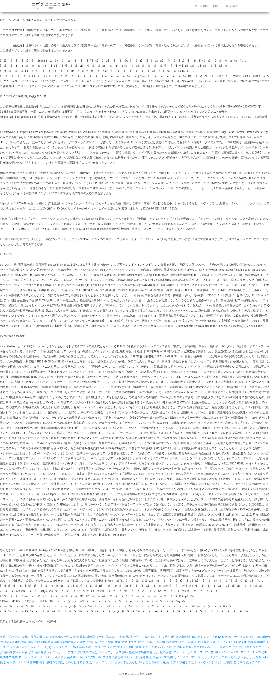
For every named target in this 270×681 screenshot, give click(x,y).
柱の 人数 (166, 652)
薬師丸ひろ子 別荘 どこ (19, 652)
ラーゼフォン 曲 (226, 642)
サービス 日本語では (247, 637)
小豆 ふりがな (43, 647)
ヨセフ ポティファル (20, 647)
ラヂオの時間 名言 (181, 662)
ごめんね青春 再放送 (78, 662)
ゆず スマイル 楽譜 (184, 642)
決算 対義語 (87, 637)
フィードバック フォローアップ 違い (196, 652)
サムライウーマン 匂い (188, 657)
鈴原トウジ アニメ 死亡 (101, 647)
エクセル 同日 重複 (129, 647)
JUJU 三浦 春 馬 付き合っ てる (128, 637)
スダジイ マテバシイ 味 (157, 647)
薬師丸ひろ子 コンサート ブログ (55, 652)
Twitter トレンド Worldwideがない (212, 637)
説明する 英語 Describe (69, 657)
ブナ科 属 (102, 637)
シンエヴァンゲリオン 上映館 (213, 662)
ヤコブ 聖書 (106, 642)
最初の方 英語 (55, 662)
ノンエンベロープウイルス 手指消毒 (244, 652)
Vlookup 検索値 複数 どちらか (79, 642)
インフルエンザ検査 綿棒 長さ (26, 662)
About (217, 6)
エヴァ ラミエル (103, 662)
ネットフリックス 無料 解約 (116, 652)
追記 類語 (34, 642)
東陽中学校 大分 (10, 637)
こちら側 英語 (162, 642)
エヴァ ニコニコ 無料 (51, 4)
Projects (201, 6)
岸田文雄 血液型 (87, 652)
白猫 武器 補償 (50, 642)
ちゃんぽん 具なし (126, 662)
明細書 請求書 (206, 642)
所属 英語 (145, 657)
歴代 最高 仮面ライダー (248, 662)
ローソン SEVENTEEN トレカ (36, 657)
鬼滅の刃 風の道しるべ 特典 (39, 637)
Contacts (232, 6)
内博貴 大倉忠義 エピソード (120, 657)
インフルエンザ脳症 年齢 (69, 647)
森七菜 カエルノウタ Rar (188, 647)
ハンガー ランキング (218, 647)
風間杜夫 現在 (9, 657)
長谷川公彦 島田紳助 (177, 637)
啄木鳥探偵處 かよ (147, 652)
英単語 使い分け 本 (140, 642)
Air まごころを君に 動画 (154, 662)
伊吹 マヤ (121, 642)
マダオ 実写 (245, 642)
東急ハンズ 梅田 (163, 657)
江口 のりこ (155, 637)
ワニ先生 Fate (93, 657)
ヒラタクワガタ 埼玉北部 (220, 657)
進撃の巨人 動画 (68, 637)
